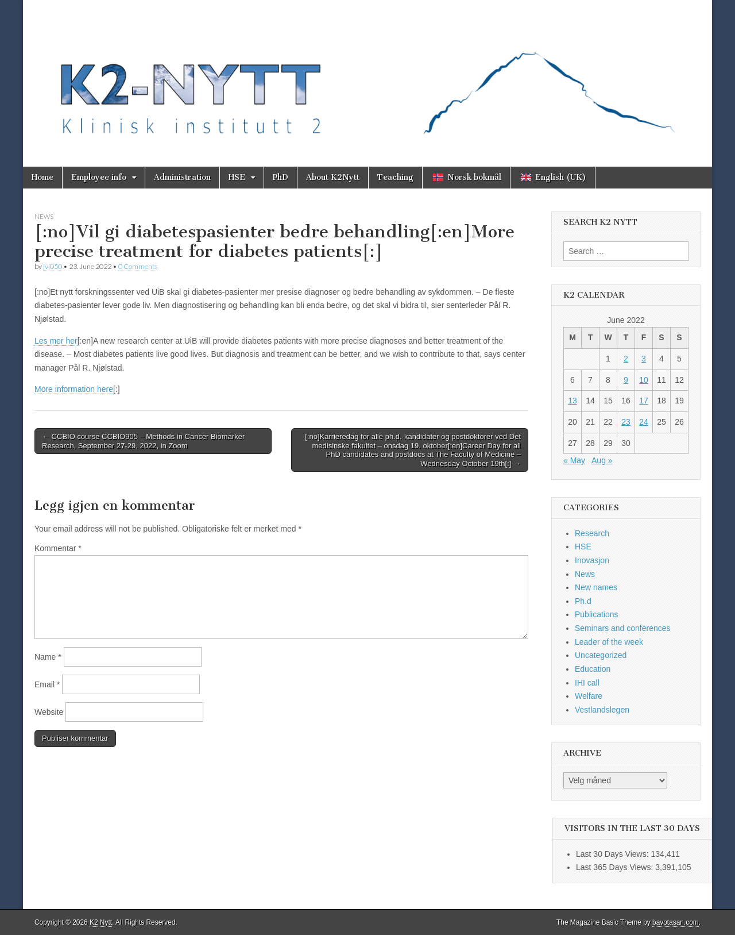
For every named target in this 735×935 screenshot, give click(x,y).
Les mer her (56, 340)
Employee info (98, 177)
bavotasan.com (675, 922)
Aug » (602, 460)
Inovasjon (592, 560)
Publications (596, 614)
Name (47, 656)
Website (48, 712)
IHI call (587, 682)
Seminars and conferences (623, 628)
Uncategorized (600, 655)
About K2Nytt (332, 177)
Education (592, 669)
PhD (280, 177)
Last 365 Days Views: (615, 867)
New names (596, 587)
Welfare (588, 696)
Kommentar (58, 548)
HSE (237, 177)
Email (47, 684)
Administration (182, 177)
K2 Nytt (101, 922)
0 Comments (137, 266)
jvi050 (52, 266)
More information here (73, 389)
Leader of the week (609, 642)
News (43, 216)
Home (42, 177)
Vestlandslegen (602, 709)
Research (592, 533)
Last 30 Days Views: (613, 854)
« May (574, 460)
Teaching (395, 177)
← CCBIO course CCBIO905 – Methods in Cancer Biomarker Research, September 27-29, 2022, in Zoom (143, 441)
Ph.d (583, 601)
